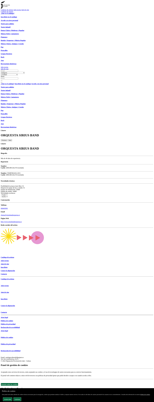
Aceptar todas (7, 399)
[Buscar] (1, 80)
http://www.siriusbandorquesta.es (11, 222)
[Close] (1, 82)
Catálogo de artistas (7, 10)
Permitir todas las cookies (9, 384)
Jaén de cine (25, 10)
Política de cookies (145, 394)
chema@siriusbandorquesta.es (10, 215)
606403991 (4, 208)
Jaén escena (17, 10)
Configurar (17, 399)
